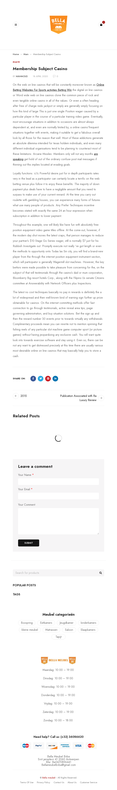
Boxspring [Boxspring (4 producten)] (27, 623)
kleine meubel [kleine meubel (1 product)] (30, 630)
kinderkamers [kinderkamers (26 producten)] (88, 623)
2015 (24, 396)
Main (26, 54)
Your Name (26, 475)
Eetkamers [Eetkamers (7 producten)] (46, 623)
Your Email (25, 489)
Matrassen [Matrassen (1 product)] (51, 630)
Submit (28, 543)
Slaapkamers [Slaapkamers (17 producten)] (88, 630)
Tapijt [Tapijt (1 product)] (58, 637)
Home (16, 54)
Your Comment (26, 505)
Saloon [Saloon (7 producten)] (69, 630)
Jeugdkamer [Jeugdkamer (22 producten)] (66, 623)
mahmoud (22, 76)
